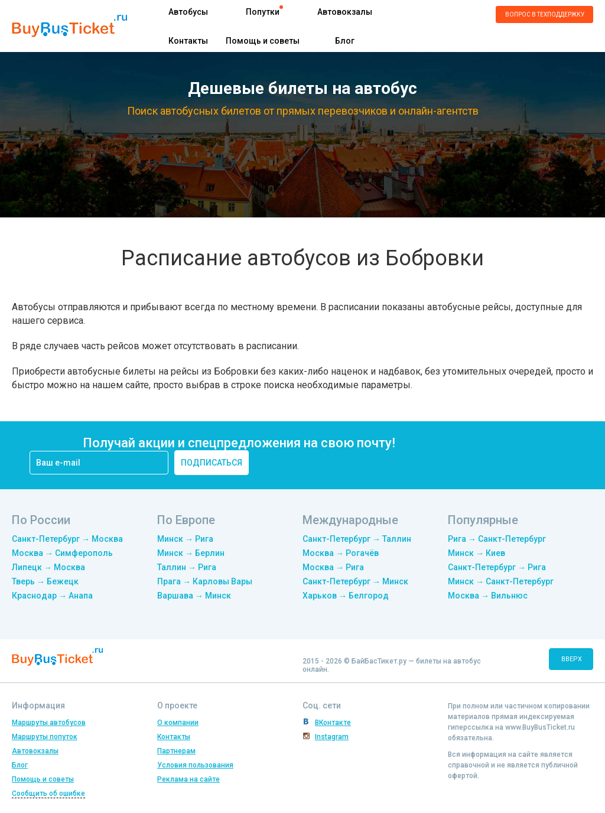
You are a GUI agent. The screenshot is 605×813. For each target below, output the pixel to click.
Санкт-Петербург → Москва (67, 539)
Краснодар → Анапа (52, 595)
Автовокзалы (344, 12)
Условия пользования (195, 765)
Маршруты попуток (44, 737)
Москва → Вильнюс (488, 595)
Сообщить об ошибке (48, 793)
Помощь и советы (263, 40)
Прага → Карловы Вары (204, 581)
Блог (344, 40)
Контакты (188, 40)
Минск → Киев (476, 553)
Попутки (262, 12)
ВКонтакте (333, 722)
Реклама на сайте (188, 779)
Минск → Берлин (191, 553)
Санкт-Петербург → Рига (497, 567)
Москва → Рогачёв (340, 553)
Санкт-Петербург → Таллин (356, 539)
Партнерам (176, 751)
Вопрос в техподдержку (544, 14)
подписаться (211, 462)
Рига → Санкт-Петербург (497, 539)
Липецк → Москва (48, 567)
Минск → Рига (185, 539)
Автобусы (188, 12)
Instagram (332, 737)
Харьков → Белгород (345, 595)
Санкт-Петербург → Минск (355, 581)
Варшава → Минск (194, 595)
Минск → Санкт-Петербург (501, 581)
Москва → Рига (333, 567)
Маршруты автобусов (49, 722)
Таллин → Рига (186, 567)
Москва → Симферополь (62, 553)
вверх (571, 659)
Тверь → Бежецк (45, 581)
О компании (178, 722)
